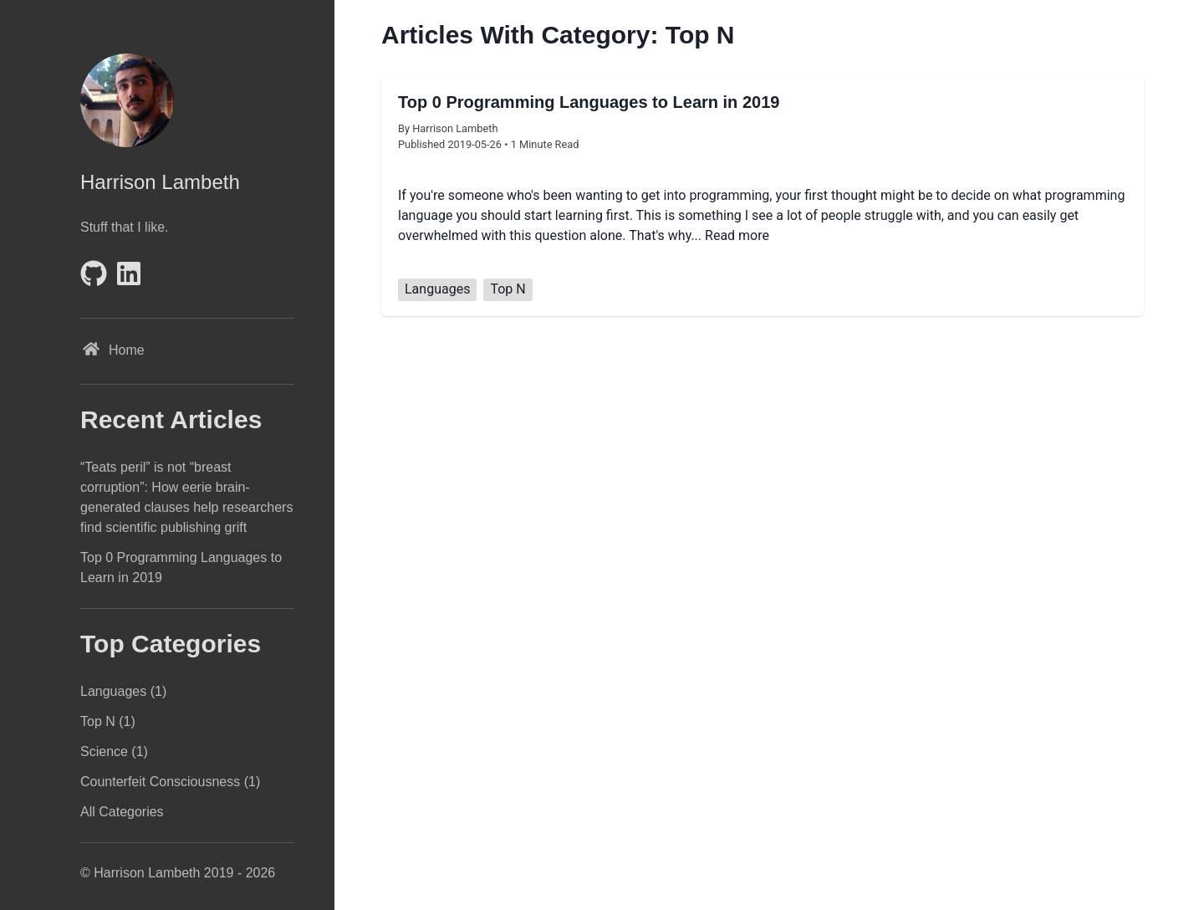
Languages (437, 289)
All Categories (122, 812)
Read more (737, 235)
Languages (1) (123, 691)
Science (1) (114, 751)
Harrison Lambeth (160, 182)
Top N (507, 289)
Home (112, 351)
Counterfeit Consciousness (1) (170, 782)
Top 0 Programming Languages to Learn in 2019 (181, 567)
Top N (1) (107, 721)
